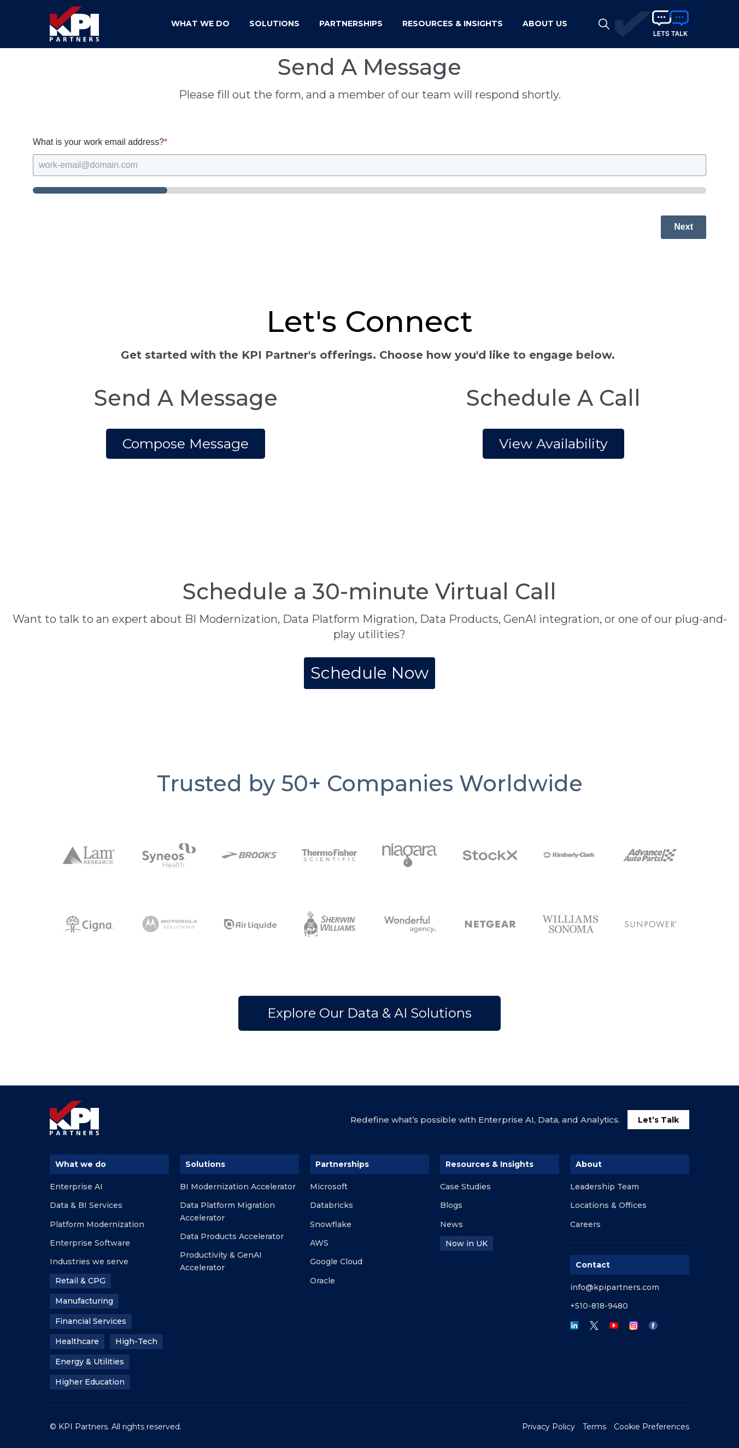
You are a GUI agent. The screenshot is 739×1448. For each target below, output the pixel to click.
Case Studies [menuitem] (465, 1187)
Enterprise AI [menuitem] (76, 1187)
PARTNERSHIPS (351, 23)
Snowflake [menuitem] (330, 1224)
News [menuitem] (451, 1224)
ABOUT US (545, 23)
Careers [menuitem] (585, 1224)
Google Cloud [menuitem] (336, 1261)
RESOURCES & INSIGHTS (452, 23)
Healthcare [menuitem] (77, 1341)
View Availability (553, 443)
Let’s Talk (658, 1120)
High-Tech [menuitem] (136, 1341)
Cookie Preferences (651, 1427)
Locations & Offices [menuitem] (608, 1205)
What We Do (200, 23)
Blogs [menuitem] (451, 1205)
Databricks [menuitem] (331, 1205)
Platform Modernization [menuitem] (97, 1224)
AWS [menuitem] (319, 1243)
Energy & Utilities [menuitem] (89, 1361)
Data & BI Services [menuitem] (86, 1205)
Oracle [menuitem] (322, 1281)
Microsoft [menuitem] (329, 1187)
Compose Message (185, 443)
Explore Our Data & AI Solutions (369, 1013)
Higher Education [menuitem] (90, 1381)
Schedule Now (369, 673)
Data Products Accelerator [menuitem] (232, 1236)
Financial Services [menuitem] (90, 1321)
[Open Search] (604, 24)
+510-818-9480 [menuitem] (599, 1306)
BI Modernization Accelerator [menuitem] (238, 1187)
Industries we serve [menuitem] (89, 1261)
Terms (594, 1427)
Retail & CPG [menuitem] (80, 1280)
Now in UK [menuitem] (466, 1243)
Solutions (274, 23)
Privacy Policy (548, 1427)
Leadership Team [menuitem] (604, 1187)
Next (683, 226)
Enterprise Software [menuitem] (90, 1243)
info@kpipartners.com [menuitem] (614, 1287)
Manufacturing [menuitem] (84, 1301)
